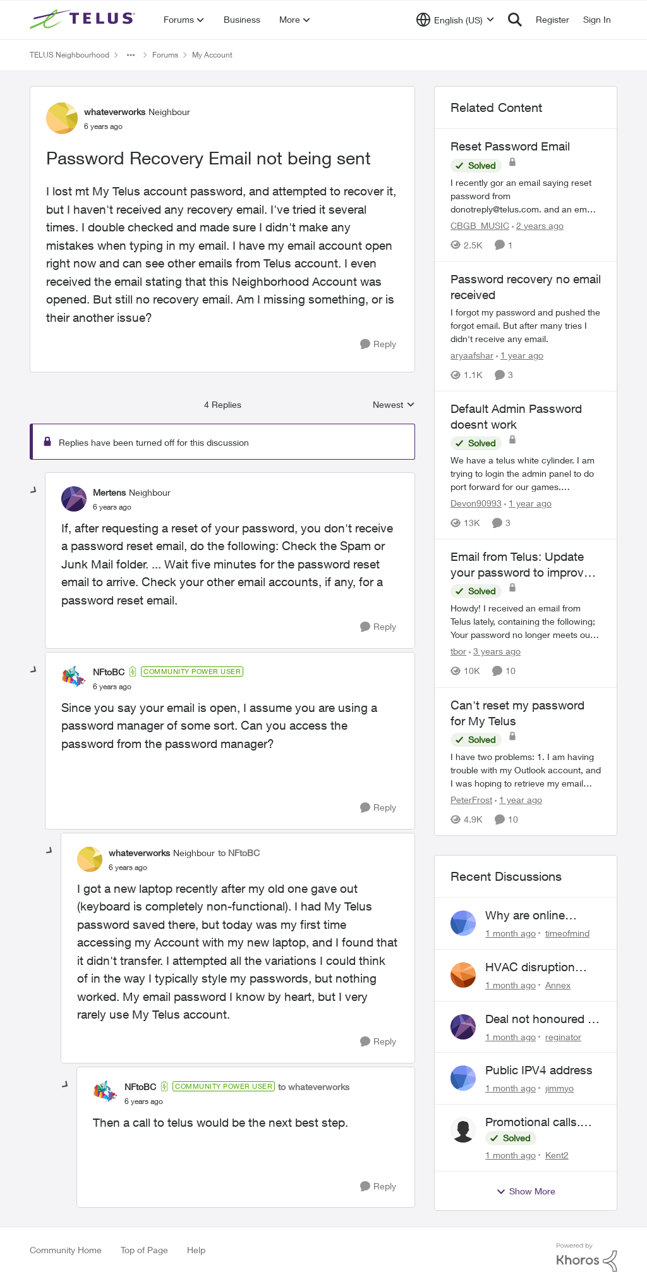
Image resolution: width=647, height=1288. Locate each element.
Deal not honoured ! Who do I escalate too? (538, 1019)
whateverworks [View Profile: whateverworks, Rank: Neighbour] (114, 111)
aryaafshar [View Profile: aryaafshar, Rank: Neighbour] (471, 355)
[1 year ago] (519, 355)
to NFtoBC (239, 852)
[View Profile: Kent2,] (463, 1130)
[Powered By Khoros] (587, 1257)
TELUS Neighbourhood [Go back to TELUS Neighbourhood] (69, 54)
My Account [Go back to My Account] (212, 54)
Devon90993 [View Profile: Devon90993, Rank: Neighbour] (476, 503)
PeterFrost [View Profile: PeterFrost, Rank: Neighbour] (471, 799)
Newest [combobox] (394, 405)
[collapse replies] (34, 490)
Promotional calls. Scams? (532, 1122)
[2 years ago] (538, 225)
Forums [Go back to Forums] (165, 54)
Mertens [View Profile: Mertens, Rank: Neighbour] (109, 492)
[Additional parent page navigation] (130, 55)
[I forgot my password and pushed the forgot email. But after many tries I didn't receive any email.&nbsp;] (525, 325)
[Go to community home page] (84, 19)
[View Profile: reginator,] (463, 1027)
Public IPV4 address (539, 1070)
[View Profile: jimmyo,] (463, 1078)
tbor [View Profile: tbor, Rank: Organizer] (458, 651)
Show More (525, 1191)
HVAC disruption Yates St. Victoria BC (540, 967)
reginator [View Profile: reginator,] (563, 1036)
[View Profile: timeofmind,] (463, 923)
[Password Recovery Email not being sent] (112, 507)
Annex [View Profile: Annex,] (558, 984)
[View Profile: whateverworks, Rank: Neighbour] (62, 118)
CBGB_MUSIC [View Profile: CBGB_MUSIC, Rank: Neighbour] (479, 225)
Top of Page (144, 1249)
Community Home (66, 1249)
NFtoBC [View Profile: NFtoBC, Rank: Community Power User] (108, 671)
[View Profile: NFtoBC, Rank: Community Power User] (74, 678)
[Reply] (378, 344)
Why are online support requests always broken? (531, 915)
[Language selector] (455, 19)
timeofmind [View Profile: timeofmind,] (567, 933)
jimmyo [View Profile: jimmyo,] (559, 1088)
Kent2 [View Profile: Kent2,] (557, 1155)
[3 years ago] (495, 651)
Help (196, 1249)
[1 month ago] (510, 933)
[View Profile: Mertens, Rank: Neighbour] (74, 499)
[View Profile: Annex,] (463, 975)
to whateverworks (313, 1086)
